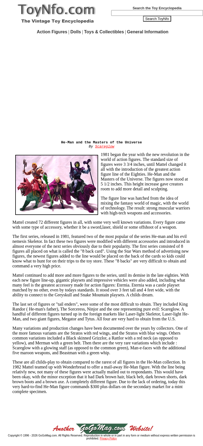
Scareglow (104, 147)
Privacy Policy (108, 440)
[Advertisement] (101, 47)
